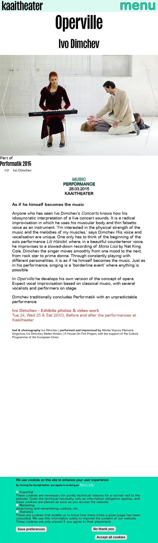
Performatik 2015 (15, 164)
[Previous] (6, 105)
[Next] (152, 105)
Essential (26, 493)
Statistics (26, 513)
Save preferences (31, 530)
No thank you (103, 530)
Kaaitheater (79, 193)
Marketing (27, 506)
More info (87, 485)
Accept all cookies (110, 538)
